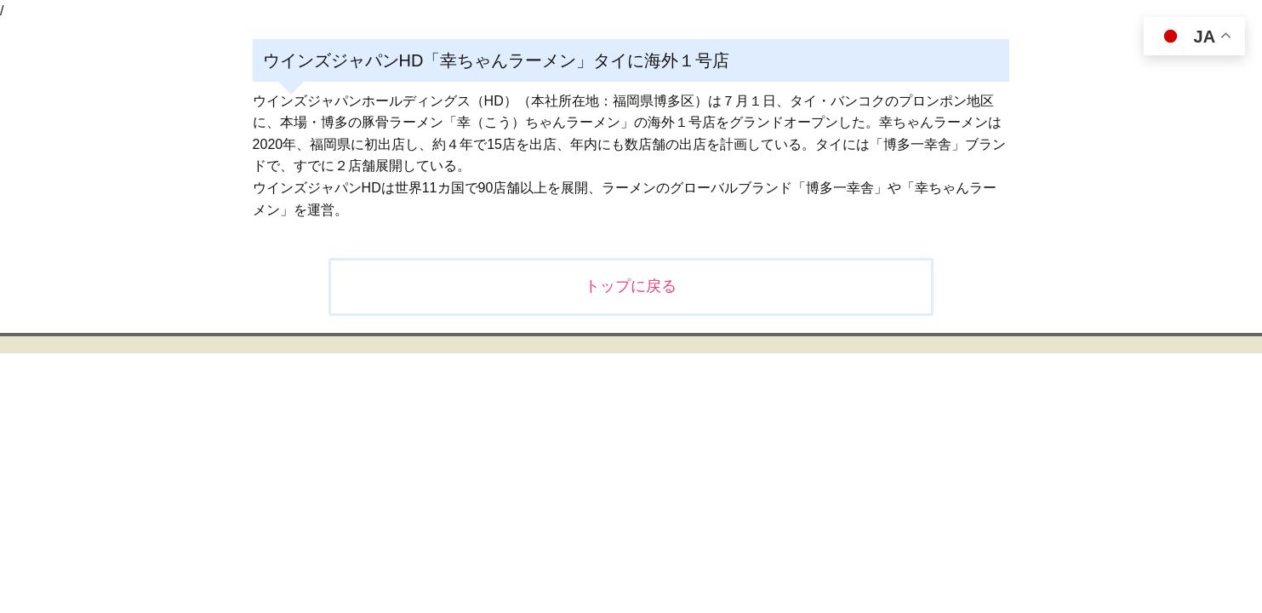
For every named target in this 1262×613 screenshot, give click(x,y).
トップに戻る (631, 286)
